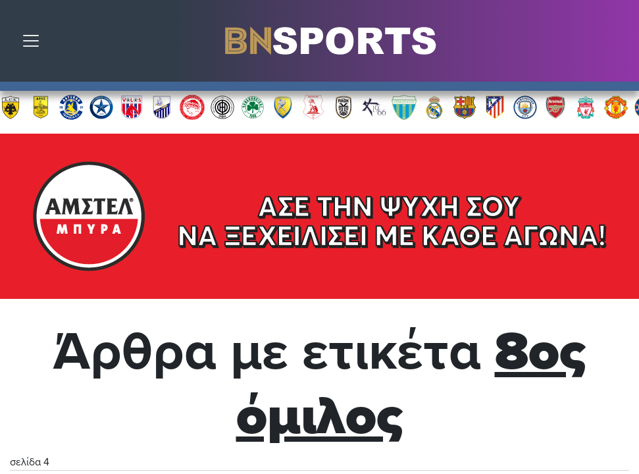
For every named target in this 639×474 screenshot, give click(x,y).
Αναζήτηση (619, 44)
